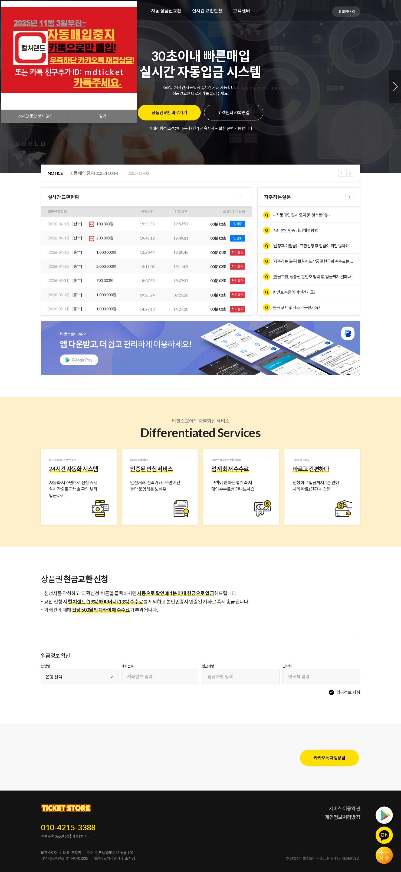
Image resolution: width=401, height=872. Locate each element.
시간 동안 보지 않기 (35, 116)
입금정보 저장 (348, 692)
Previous (341, 173)
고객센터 (241, 11)
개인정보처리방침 (342, 817)
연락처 (287, 666)
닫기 (102, 116)
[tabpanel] (200, 86)
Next (395, 86)
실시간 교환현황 (207, 11)
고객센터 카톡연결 (233, 112)
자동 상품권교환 (166, 11)
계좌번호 (127, 666)
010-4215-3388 (68, 827)
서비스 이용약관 (344, 808)
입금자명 (208, 666)
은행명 (45, 666)
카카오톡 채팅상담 (329, 757)
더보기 (241, 197)
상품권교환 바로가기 (169, 112)
